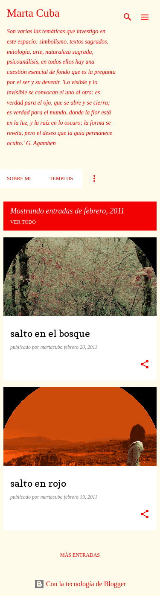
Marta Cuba (33, 13)
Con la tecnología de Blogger (80, 583)
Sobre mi (19, 178)
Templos (61, 178)
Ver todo (23, 222)
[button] (145, 364)
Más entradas (80, 555)
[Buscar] (127, 17)
